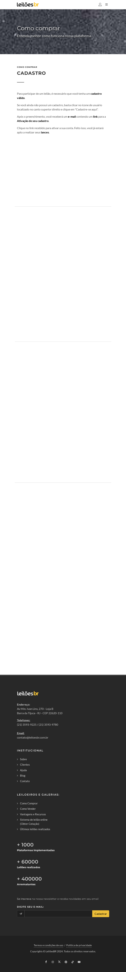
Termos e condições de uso (48, 945)
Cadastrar (101, 913)
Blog (22, 775)
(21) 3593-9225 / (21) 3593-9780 (37, 724)
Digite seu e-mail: (30, 906)
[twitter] (59, 962)
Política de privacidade (79, 945)
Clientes (25, 764)
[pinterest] (66, 962)
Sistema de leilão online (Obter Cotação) (34, 821)
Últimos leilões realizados (35, 829)
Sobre (23, 759)
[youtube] (79, 962)
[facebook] (46, 962)
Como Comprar (29, 803)
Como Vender (28, 808)
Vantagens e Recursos (33, 814)
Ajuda (23, 770)
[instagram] (53, 962)
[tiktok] (72, 962)
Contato (25, 781)
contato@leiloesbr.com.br (32, 737)
